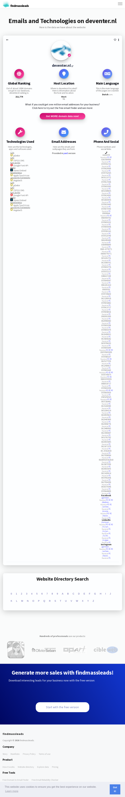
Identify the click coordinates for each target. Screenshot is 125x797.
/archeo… (106, 506)
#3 (112, 350)
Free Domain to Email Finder (15, 779)
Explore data (43, 766)
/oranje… (106, 511)
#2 (111, 157)
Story (5, 753)
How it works (8, 766)
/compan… (106, 522)
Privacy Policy (29, 753)
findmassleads (16, 6)
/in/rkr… (106, 535)
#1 (108, 157)
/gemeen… (106, 497)
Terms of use (44, 753)
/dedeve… (106, 502)
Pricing (55, 766)
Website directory (26, 766)
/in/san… (106, 526)
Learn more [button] (11, 791)
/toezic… (106, 515)
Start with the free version (62, 707)
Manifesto (15, 753)
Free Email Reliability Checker (45, 779)
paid (66, 153)
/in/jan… (106, 531)
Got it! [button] (115, 789)
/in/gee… (106, 540)
